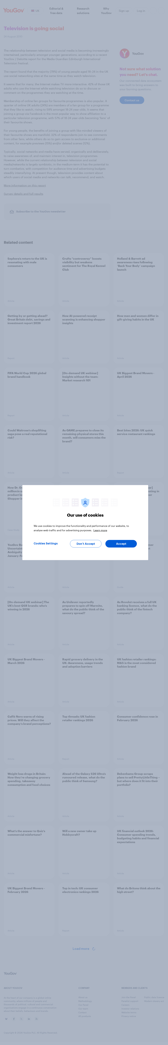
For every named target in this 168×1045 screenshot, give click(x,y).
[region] (85, 522)
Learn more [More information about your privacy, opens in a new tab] (100, 530)
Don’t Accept (86, 543)
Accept (121, 543)
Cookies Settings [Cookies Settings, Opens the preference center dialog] (46, 543)
